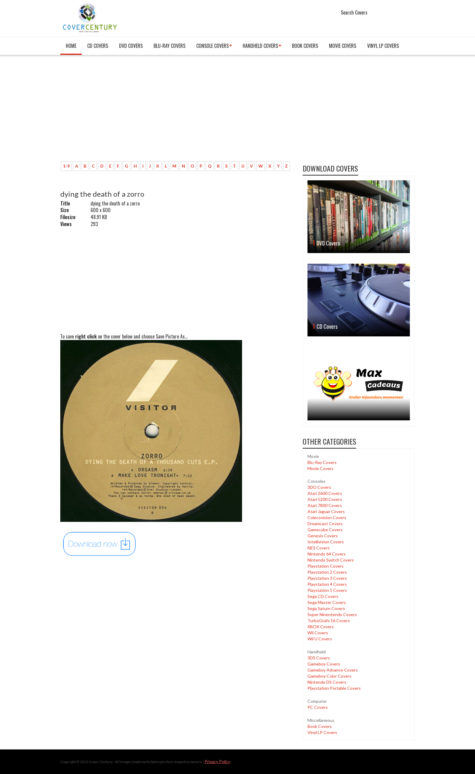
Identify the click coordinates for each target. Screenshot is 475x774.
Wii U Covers (319, 638)
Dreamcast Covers (325, 523)
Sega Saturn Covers (326, 608)
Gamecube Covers (325, 529)
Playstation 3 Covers (327, 578)
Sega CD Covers (322, 596)
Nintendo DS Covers (326, 682)
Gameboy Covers (323, 663)
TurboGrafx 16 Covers (328, 620)
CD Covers (97, 45)
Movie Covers (342, 45)
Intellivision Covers (325, 541)
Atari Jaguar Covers (326, 511)
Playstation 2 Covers (327, 572)
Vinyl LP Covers (383, 45)
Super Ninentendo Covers (332, 614)
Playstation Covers (325, 566)
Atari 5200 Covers (324, 499)
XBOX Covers (320, 626)
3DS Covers (318, 657)
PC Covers (317, 707)
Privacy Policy (217, 761)
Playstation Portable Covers (334, 688)
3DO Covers (319, 487)
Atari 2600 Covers (324, 493)
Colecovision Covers (326, 517)
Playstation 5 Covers (327, 590)
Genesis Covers (322, 535)
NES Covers (318, 547)
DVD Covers (131, 45)
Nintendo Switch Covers (330, 559)
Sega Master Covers (326, 602)
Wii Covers (317, 632)
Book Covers (305, 45)
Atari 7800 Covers (324, 505)
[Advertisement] (177, 111)
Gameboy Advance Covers (332, 669)
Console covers (212, 45)
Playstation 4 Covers (327, 584)
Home (71, 45)
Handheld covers (260, 45)
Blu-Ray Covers (169, 45)
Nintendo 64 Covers (326, 553)
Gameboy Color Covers (329, 676)
